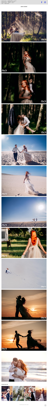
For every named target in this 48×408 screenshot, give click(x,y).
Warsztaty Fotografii (4, 2)
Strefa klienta (6, 3)
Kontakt (2, 3)
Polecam (12, 2)
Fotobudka (9, 2)
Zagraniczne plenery (4, 1)
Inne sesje (9, 1)
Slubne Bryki (13, 1)
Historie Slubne (10, 0)
